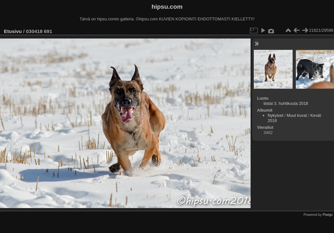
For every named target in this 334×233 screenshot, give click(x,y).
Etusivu (13, 31)
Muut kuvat (297, 115)
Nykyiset (275, 115)
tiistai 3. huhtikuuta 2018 (286, 103)
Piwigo (328, 214)
